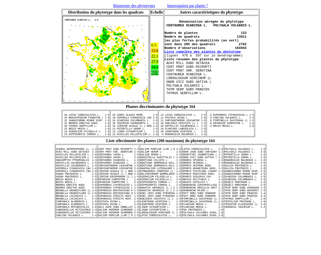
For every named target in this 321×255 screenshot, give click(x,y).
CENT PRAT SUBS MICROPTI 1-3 (118, 165)
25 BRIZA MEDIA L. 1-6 (86, 142)
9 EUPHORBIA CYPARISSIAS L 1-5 (230, 124)
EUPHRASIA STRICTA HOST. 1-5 (118, 225)
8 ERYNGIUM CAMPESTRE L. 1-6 (230, 135)
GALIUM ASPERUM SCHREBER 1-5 (118, 243)
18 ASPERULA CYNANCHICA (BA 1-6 (134, 128)
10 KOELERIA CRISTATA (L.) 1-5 (182, 135)
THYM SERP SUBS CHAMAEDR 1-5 (244, 215)
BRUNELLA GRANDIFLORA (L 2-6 (76, 222)
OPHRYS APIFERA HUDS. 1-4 (202, 186)
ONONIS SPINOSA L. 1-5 (202, 179)
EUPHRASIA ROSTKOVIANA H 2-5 (118, 222)
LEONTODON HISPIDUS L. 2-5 (160, 236)
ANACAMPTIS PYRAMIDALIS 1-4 (76, 179)
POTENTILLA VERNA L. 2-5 (244, 176)
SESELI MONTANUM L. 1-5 (244, 208)
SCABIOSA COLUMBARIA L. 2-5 (244, 204)
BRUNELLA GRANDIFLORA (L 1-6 (76, 218)
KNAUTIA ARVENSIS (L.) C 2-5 (160, 218)
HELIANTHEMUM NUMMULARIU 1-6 (160, 197)
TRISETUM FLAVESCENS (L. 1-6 (244, 236)
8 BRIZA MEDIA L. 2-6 (230, 139)
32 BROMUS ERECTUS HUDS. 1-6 (86, 135)
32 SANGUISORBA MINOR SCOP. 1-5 (86, 132)
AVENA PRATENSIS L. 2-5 (76, 201)
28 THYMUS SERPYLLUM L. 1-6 (86, 139)
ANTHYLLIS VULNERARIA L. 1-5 (76, 183)
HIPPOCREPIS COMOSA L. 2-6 (160, 211)
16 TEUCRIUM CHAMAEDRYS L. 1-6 (134, 135)
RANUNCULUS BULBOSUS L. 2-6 (244, 183)
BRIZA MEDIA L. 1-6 (76, 204)
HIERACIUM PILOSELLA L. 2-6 (160, 204)
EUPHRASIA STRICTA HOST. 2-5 (118, 229)
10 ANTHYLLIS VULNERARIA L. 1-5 (182, 139)
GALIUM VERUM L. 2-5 (160, 172)
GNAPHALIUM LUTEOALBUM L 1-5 (160, 190)
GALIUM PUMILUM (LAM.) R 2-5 (160, 165)
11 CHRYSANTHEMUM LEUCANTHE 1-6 (182, 132)
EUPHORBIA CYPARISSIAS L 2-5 (118, 215)
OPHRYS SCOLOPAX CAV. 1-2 (202, 201)
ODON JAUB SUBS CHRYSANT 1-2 (202, 169)
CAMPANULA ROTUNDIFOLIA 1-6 (76, 239)
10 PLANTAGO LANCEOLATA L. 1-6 (182, 142)
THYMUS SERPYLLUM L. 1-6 (244, 229)
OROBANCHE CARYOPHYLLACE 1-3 (202, 211)
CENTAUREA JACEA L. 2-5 (118, 176)
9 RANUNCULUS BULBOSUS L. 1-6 (182, 149)
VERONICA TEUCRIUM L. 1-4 (244, 239)
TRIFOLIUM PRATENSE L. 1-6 (244, 232)
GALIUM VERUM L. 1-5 (160, 169)
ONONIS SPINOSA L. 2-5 (202, 183)
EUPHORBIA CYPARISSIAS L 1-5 (118, 211)
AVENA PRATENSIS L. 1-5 (76, 197)
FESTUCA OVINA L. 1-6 (118, 232)
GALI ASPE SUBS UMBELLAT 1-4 (118, 239)
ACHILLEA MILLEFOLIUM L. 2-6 (76, 176)
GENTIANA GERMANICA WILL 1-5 (160, 183)
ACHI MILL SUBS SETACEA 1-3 (76, 169)
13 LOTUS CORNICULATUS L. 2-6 (182, 124)
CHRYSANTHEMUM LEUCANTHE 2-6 (118, 190)
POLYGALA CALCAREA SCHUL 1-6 (202, 246)
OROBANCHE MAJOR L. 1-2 (202, 218)
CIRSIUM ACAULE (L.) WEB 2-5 (118, 197)
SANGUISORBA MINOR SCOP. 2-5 (244, 197)
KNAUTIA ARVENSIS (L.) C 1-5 (160, 215)
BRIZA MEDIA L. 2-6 (76, 208)
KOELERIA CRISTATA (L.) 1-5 (160, 229)
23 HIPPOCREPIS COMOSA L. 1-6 (86, 149)
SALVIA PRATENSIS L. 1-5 (244, 186)
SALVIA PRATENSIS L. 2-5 (244, 190)
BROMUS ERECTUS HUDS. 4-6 (76, 215)
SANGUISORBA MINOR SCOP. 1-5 (244, 194)
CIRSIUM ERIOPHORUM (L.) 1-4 (118, 201)
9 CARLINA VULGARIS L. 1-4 (230, 128)
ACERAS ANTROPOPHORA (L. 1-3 (76, 165)
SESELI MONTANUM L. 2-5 (244, 211)
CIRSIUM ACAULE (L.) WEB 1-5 (118, 194)
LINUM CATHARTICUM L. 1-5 (160, 239)
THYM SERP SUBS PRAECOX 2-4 (244, 225)
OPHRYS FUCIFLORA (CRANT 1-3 (202, 194)
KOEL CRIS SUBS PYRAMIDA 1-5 (160, 222)
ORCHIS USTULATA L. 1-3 (202, 208)
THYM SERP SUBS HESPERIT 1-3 (244, 218)
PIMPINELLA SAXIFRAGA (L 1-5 (202, 229)
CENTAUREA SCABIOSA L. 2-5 (118, 183)
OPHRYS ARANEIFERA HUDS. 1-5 (202, 190)
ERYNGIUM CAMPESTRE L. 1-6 (118, 204)
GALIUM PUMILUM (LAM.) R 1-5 (118, 250)
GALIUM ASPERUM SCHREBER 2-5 (118, 246)
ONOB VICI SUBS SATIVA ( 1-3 (202, 176)
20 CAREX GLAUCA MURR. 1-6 (134, 124)
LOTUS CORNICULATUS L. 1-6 (160, 250)
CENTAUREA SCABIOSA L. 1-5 (118, 179)
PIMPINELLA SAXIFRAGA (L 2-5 (202, 232)
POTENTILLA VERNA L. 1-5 (244, 172)
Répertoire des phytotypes (134, 6)
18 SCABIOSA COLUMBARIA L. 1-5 (134, 132)
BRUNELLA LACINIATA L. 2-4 (76, 229)
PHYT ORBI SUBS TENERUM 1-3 (202, 222)
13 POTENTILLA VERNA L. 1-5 (134, 142)
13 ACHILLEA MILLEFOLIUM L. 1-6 (134, 149)
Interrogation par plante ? (187, 6)
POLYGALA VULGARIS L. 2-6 (244, 169)
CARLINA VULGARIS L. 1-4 (76, 250)
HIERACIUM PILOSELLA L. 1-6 (160, 201)
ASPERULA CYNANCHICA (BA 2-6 (76, 194)
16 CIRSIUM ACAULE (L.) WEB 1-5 (134, 139)
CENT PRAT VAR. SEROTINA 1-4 (118, 169)
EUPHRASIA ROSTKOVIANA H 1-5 (118, 218)
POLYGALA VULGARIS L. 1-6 (244, 165)
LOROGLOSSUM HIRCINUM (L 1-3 (160, 246)
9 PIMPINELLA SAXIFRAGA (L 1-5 (230, 132)
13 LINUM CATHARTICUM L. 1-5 (134, 146)
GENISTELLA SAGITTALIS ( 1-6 (160, 176)
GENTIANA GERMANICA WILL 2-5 (160, 186)
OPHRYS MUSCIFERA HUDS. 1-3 (202, 197)
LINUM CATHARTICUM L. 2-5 (160, 243)
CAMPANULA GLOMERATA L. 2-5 (76, 236)
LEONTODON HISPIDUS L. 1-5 (160, 232)
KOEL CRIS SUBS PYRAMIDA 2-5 (160, 225)
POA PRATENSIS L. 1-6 (202, 243)
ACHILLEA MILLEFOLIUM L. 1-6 (76, 172)
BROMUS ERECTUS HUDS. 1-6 (76, 211)
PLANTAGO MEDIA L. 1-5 (202, 236)
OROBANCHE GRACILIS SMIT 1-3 (202, 215)
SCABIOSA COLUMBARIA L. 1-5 (244, 201)
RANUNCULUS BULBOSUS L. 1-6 (244, 179)
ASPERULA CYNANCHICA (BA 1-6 (76, 190)
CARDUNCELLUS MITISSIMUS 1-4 (76, 243)
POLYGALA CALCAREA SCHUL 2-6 (202, 250)
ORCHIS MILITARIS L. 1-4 (202, 204)
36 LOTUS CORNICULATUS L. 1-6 (86, 124)
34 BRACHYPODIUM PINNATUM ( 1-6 (86, 128)
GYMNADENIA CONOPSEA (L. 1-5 (160, 194)
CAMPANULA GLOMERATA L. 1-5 (76, 232)
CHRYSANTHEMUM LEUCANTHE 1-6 (118, 186)
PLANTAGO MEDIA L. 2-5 (202, 239)
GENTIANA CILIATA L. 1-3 (160, 179)
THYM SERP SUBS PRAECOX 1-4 (244, 222)
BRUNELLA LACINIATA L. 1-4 (76, 225)
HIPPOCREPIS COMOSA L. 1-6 (160, 208)
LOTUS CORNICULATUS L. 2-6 (202, 165)
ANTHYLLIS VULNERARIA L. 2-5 (76, 186)
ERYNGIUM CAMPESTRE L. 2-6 (118, 208)
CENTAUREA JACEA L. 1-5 (118, 172)
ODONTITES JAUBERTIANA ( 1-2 (202, 172)
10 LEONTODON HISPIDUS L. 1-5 (182, 146)
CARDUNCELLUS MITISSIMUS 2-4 (76, 246)
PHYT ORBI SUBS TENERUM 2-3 (202, 225)
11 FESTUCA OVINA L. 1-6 (182, 128)
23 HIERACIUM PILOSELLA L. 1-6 (86, 146)
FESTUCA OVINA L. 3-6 (118, 236)
